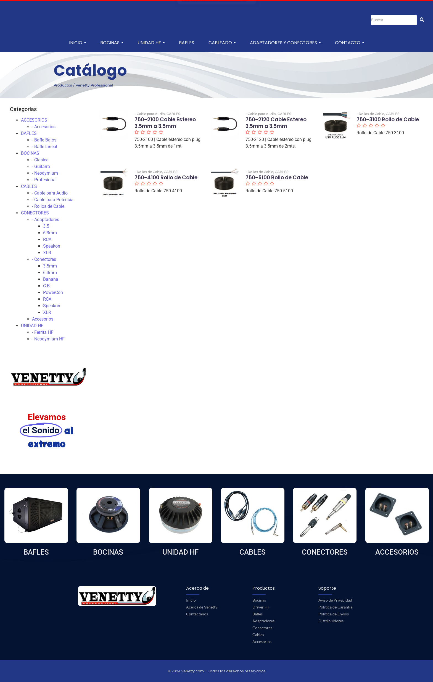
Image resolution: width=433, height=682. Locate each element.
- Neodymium (45, 173)
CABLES (29, 186)
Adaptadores (263, 620)
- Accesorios (44, 126)
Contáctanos (197, 614)
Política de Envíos (333, 614)
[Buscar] (394, 20)
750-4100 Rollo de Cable (160, 182)
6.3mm (50, 232)
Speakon (51, 246)
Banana (50, 279)
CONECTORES (35, 213)
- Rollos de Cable (48, 206)
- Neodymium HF (48, 339)
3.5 (46, 226)
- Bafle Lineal (44, 146)
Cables (258, 634)
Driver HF (261, 607)
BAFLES (29, 133)
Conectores (262, 627)
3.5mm (50, 266)
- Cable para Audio (50, 193)
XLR (47, 252)
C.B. (47, 285)
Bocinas (259, 600)
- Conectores (44, 259)
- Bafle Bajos (44, 140)
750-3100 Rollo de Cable (382, 124)
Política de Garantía (335, 607)
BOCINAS (30, 153)
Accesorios (42, 319)
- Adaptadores (45, 219)
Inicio (191, 600)
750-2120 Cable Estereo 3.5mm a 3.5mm (269, 127)
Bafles (257, 614)
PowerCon (53, 292)
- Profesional (44, 179)
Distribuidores (331, 620)
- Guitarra (41, 166)
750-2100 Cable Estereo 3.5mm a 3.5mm (158, 127)
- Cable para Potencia (52, 199)
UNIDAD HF (32, 325)
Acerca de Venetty (201, 607)
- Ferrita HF (42, 332)
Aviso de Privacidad (335, 600)
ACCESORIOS (34, 120)
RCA (47, 239)
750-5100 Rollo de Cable (271, 182)
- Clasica (40, 159)
